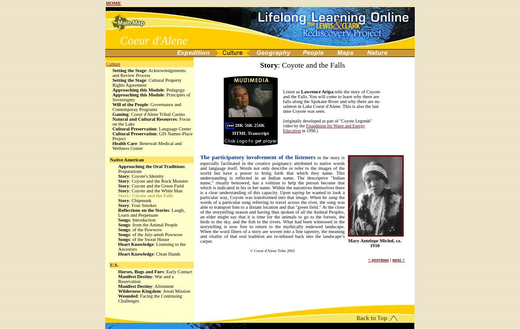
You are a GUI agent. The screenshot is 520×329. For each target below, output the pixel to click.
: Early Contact (155, 271)
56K (249, 125)
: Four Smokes (137, 205)
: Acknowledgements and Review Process (149, 73)
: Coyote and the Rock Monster (153, 181)
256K (259, 125)
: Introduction (137, 220)
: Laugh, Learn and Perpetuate (151, 213)
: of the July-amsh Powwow (150, 234)
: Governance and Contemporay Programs (146, 107)
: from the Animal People (147, 224)
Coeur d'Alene (153, 40)
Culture (113, 63)
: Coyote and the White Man (150, 190)
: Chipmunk (135, 200)
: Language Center (151, 128)
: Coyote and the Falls (145, 195)
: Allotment (146, 286)
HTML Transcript (251, 133)
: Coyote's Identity (141, 176)
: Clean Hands (149, 254)
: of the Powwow (140, 229)
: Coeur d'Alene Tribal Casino (148, 114)
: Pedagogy (148, 90)
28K (239, 125)
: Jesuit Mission (154, 291)
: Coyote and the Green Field (151, 186)
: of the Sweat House (143, 239)
